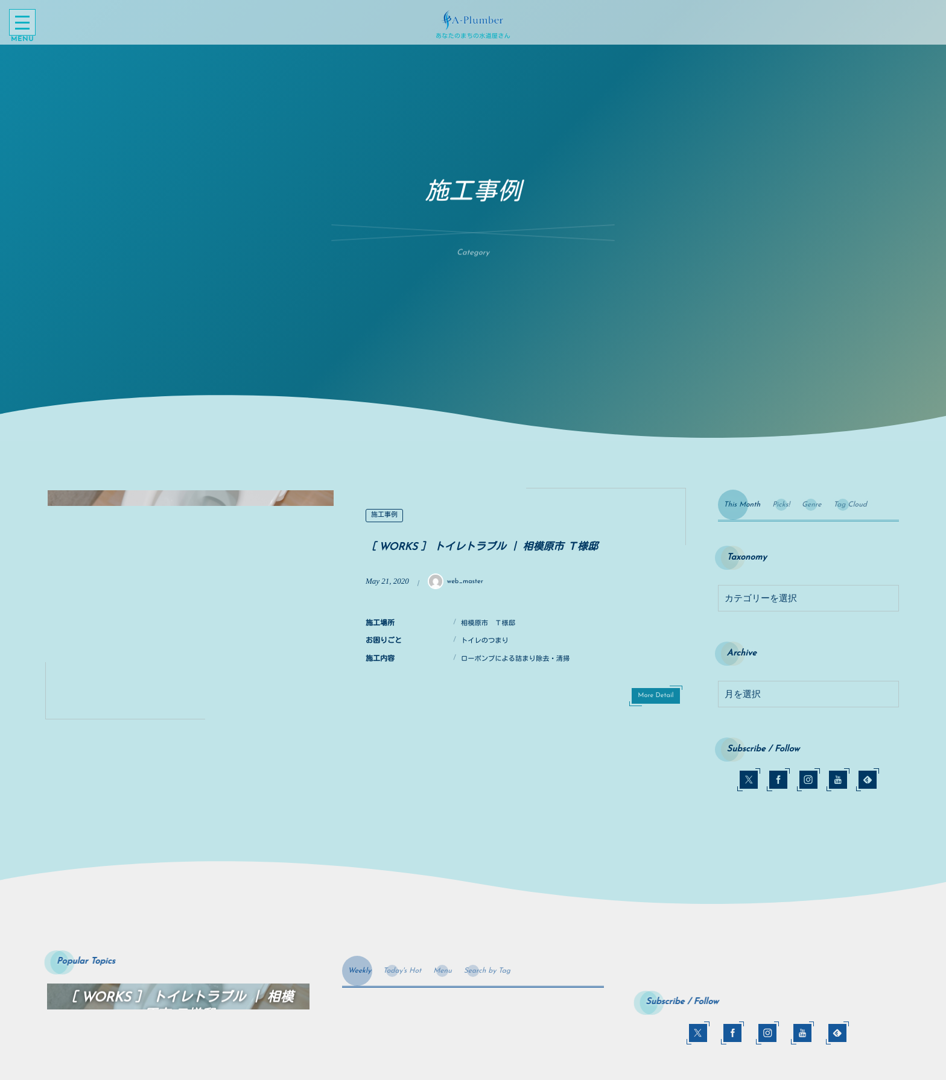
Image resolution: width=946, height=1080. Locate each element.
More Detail (655, 695)
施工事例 (384, 515)
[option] (191, 603)
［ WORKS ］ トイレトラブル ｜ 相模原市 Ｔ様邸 (482, 548)
